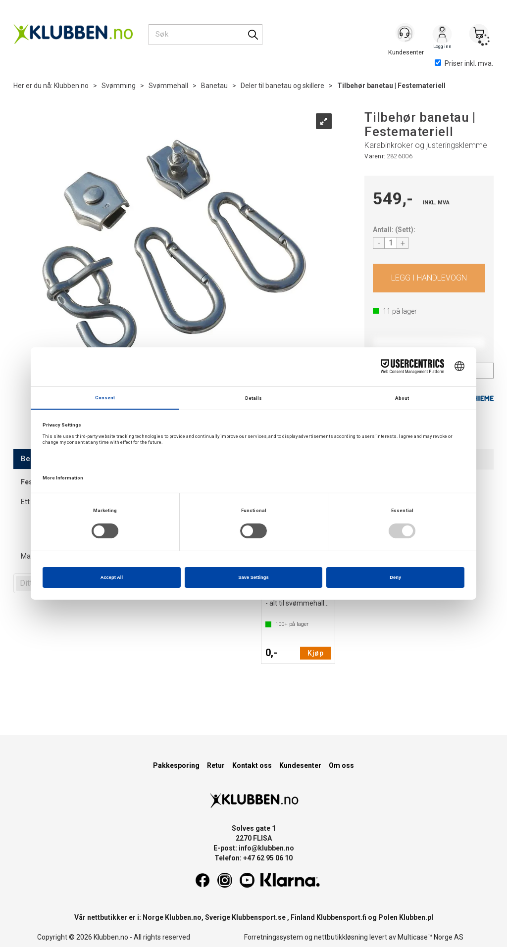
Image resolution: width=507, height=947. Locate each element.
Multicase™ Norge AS (430, 937)
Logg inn (442, 35)
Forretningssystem (273, 937)
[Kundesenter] (405, 34)
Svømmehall (168, 86)
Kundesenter (300, 765)
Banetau (214, 86)
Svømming (118, 86)
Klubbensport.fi (341, 917)
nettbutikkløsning (341, 937)
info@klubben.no (266, 848)
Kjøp (429, 278)
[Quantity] (391, 243)
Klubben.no (71, 86)
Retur (216, 765)
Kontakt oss (252, 765)
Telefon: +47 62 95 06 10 (253, 858)
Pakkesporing (176, 765)
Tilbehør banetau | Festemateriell (391, 86)
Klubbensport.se (259, 917)
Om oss (341, 765)
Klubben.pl (416, 917)
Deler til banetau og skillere (282, 86)
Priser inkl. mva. (464, 63)
